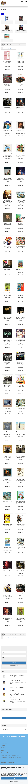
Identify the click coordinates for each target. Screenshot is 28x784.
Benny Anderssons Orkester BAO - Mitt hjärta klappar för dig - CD (7, 248)
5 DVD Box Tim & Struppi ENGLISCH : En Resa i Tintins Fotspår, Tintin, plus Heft (7, 549)
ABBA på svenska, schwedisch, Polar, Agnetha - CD (20, 62)
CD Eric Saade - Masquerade (20, 594)
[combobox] (13, 44)
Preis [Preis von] (3, 650)
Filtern (14, 662)
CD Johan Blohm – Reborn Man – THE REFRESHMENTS (7, 109)
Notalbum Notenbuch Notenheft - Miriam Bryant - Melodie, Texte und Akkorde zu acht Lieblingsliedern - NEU (7, 178)
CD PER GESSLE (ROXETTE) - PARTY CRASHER (20, 387)
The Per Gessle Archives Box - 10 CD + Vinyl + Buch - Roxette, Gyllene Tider (7, 433)
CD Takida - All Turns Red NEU (7, 571)
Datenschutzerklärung (18, 775)
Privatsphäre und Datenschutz (7, 762)
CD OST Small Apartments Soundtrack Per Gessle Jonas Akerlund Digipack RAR (20, 225)
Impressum (3, 745)
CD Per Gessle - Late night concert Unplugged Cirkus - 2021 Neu (20, 178)
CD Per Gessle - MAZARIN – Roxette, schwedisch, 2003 (20, 456)
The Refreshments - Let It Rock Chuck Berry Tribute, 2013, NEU (20, 248)
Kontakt (2, 750)
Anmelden (14, 718)
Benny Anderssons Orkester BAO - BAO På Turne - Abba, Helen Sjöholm (7, 317)
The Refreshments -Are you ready (20, 85)
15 (13, 48)
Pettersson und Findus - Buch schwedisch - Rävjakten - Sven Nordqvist (20, 271)
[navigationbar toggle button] (26, 2)
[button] (2, 44)
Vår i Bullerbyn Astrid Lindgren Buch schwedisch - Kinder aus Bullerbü (20, 201)
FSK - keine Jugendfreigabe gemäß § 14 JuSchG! (11, 757)
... (10, 48)
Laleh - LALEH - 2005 (7, 501)
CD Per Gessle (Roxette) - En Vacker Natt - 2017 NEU (7, 410)
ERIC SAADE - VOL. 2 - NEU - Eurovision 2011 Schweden (7, 618)
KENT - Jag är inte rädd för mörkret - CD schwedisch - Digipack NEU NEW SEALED (20, 479)
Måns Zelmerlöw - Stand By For (7, 270)
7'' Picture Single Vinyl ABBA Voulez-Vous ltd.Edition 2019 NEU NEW (20, 132)
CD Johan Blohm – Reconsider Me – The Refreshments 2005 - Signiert (7, 201)
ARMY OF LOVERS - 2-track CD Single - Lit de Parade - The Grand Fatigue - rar (20, 340)
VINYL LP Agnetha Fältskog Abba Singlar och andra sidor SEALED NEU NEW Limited (7, 225)
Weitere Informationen (14, 781)
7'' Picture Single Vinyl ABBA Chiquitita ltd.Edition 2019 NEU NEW (7, 155)
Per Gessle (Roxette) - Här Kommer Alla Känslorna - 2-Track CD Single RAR (20, 433)
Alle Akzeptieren (14, 778)
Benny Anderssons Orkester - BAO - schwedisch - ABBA (7, 387)
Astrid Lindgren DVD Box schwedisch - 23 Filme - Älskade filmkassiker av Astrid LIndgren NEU (20, 294)
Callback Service (4, 765)
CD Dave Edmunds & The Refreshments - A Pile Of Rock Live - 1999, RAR (20, 109)
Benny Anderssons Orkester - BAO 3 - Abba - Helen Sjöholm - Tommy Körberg (20, 364)
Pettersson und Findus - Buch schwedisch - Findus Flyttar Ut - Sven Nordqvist (20, 618)
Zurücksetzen (14, 665)
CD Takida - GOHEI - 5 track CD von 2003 (20, 548)
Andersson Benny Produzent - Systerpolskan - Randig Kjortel (7, 364)
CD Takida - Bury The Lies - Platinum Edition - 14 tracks (20, 572)
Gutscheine (3, 747)
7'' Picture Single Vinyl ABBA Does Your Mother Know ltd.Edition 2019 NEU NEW (7, 132)
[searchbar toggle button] (18, 2)
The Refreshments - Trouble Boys (7, 85)
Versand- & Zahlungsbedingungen (8, 752)
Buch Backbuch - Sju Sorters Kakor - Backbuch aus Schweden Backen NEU (7, 62)
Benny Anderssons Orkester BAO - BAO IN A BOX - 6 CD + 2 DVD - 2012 (20, 317)
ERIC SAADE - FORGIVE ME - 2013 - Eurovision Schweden (7, 595)
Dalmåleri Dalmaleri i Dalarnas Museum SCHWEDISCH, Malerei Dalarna (20, 526)
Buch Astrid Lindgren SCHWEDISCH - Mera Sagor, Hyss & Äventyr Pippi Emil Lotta (20, 502)
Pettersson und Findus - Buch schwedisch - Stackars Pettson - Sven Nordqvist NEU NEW (7, 294)
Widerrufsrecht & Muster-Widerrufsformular (10, 755)
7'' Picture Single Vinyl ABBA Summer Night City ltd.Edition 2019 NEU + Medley (20, 155)
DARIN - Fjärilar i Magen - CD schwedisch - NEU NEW (7, 479)
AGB (2, 760)
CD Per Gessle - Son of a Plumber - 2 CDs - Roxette (20, 410)
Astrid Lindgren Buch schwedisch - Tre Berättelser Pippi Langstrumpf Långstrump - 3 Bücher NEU (7, 526)
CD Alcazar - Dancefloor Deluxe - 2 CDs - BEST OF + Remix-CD (7, 340)
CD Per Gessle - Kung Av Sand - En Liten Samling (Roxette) (7, 456)
